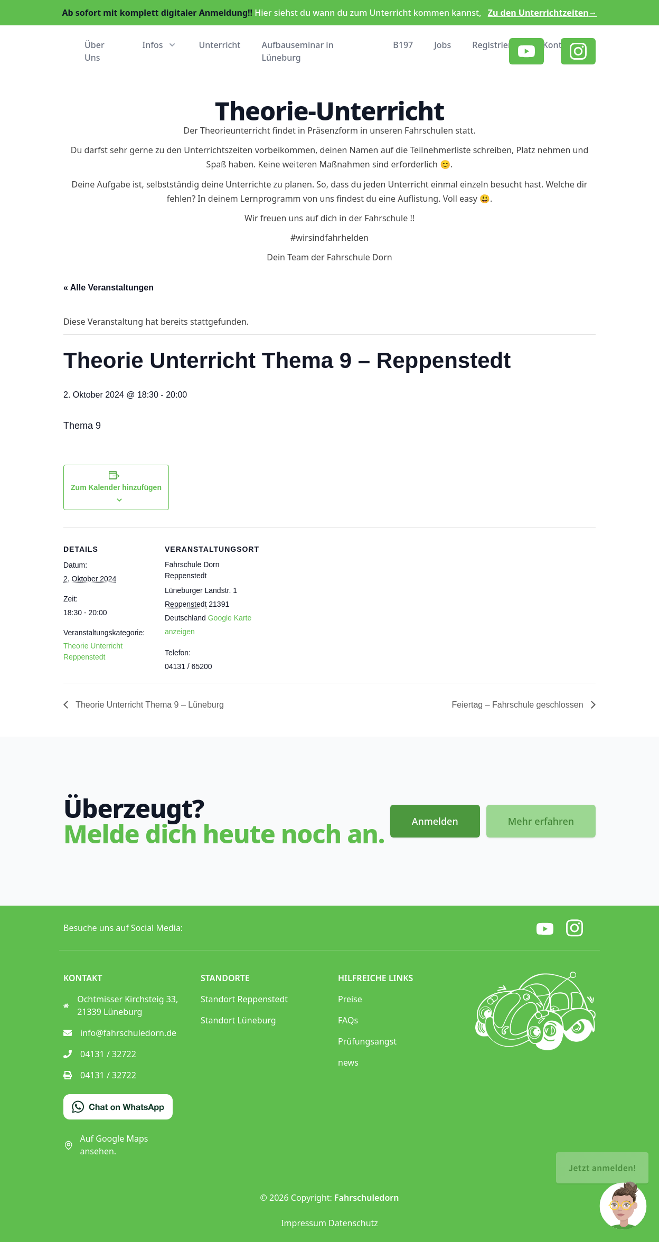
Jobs (442, 45)
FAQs (348, 1020)
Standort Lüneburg (238, 1020)
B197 (403, 45)
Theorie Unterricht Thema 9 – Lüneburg (148, 704)
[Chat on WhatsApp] (118, 1106)
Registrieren (496, 45)
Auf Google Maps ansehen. (105, 1145)
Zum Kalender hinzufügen (116, 487)
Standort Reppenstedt (244, 999)
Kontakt (559, 45)
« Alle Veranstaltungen (108, 287)
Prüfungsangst (367, 1041)
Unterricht (219, 45)
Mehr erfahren (541, 821)
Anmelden (435, 821)
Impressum (303, 1223)
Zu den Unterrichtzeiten (542, 12)
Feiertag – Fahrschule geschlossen (519, 704)
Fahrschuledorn (366, 1197)
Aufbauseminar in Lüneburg (298, 51)
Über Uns (94, 51)
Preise (350, 999)
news (348, 1062)
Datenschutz (353, 1223)
